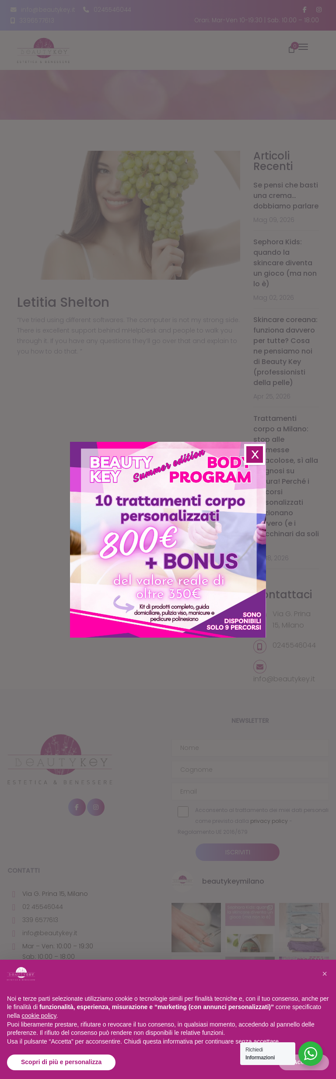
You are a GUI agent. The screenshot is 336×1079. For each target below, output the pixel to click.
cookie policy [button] (38, 1015)
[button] (325, 974)
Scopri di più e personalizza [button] (61, 1061)
